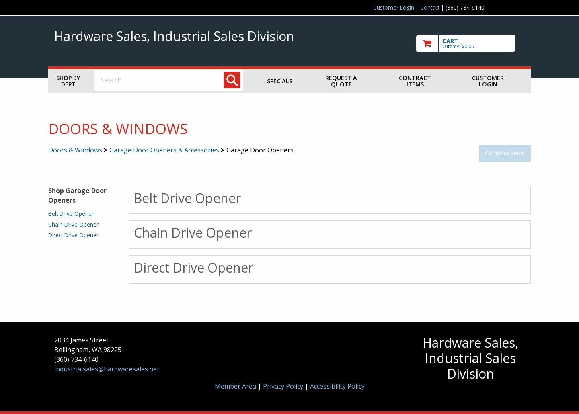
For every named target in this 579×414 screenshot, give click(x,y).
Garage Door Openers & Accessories (164, 150)
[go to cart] (470, 43)
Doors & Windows (75, 150)
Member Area (235, 386)
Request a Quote (341, 81)
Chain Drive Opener (73, 224)
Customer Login (393, 7)
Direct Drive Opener (73, 235)
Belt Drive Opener (71, 213)
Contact (429, 7)
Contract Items (415, 81)
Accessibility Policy (337, 386)
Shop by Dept (68, 81)
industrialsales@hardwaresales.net (106, 369)
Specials (279, 81)
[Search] (232, 80)
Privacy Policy (284, 386)
